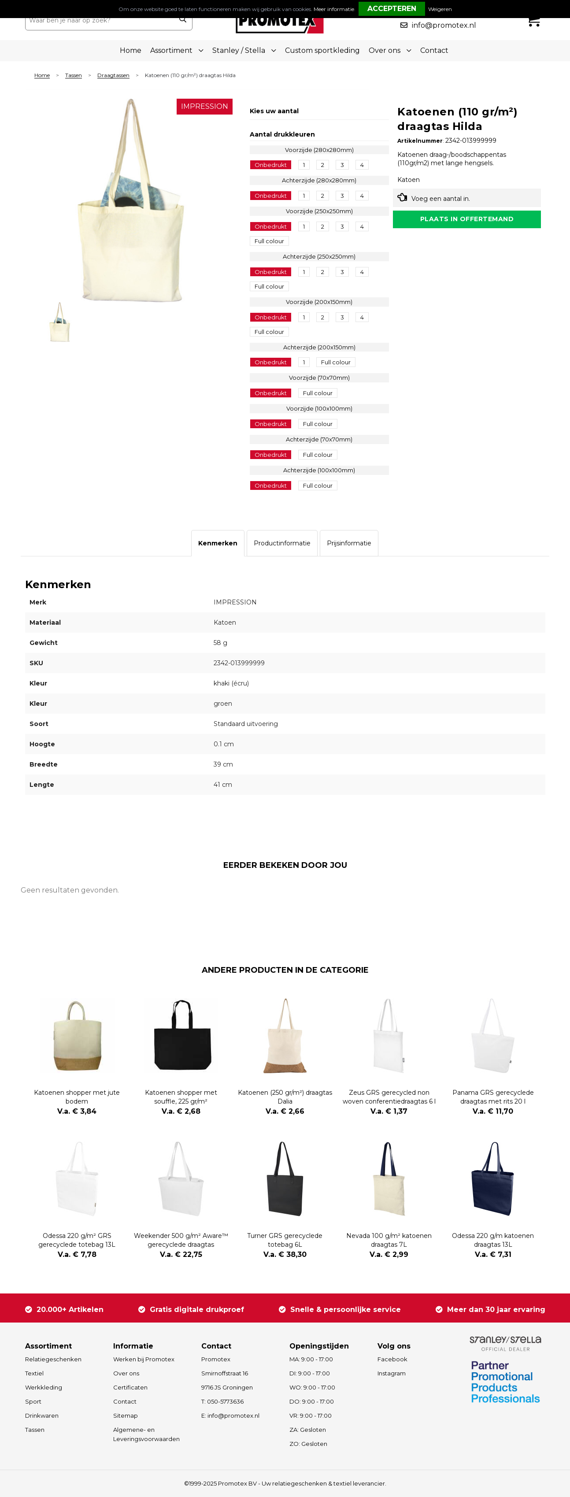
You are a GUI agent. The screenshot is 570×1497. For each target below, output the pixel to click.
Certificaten (130, 1387)
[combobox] (99, 20)
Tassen (73, 75)
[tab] (217, 543)
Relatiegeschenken (53, 1359)
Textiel (34, 1373)
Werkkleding (43, 1387)
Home (130, 50)
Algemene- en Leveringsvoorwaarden (146, 1434)
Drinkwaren (42, 1415)
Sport (33, 1401)
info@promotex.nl (444, 25)
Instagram (392, 1373)
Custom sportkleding (322, 50)
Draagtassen (113, 75)
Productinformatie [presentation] (282, 543)
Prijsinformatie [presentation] (349, 543)
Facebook (392, 1359)
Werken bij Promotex (143, 1359)
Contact (434, 50)
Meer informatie (334, 9)
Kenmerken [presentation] (217, 543)
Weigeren (440, 9)
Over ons (126, 1373)
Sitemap (125, 1415)
